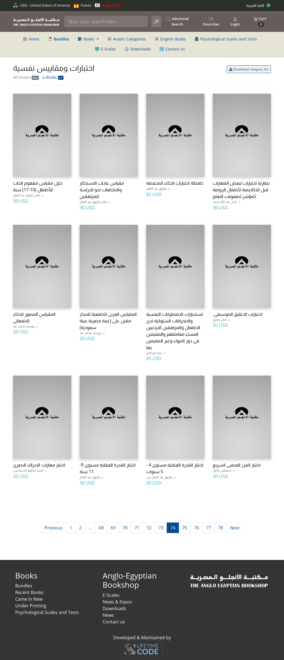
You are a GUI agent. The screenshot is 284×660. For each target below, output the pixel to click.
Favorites (211, 22)
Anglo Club (107, 5)
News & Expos (117, 602)
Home (31, 39)
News (108, 615)
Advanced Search (177, 21)
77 (208, 528)
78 (220, 528)
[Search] (106, 21)
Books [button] (86, 39)
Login (235, 22)
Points (82, 5)
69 (113, 528)
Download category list (248, 69)
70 (125, 528)
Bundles (23, 586)
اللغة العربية (258, 5)
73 (160, 528)
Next (235, 528)
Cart (259, 21)
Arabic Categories (127, 39)
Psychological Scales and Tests (226, 39)
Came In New (28, 599)
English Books (170, 39)
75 (184, 528)
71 (137, 528)
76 (196, 528)
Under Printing (30, 606)
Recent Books (29, 592)
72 (148, 528)
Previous (53, 528)
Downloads (138, 49)
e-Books (53, 77)
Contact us (172, 49)
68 (101, 528)
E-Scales (105, 49)
